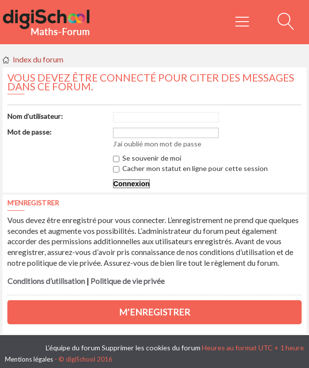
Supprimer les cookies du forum (151, 347)
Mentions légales (29, 359)
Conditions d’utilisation (46, 281)
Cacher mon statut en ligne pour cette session (190, 168)
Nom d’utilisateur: (35, 116)
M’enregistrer (154, 312)
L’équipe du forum (73, 347)
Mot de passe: (29, 132)
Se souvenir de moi (147, 158)
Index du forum (38, 59)
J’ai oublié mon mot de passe (157, 144)
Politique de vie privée (127, 281)
